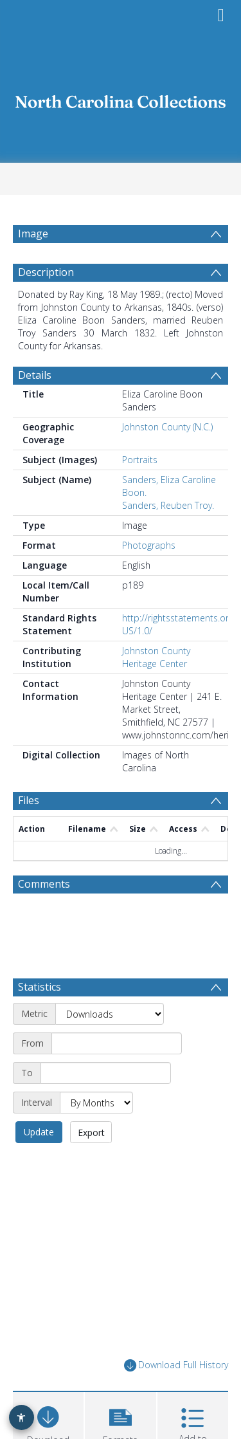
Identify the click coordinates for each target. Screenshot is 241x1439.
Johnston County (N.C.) (167, 427)
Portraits (139, 460)
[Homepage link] (120, 98)
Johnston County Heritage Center (156, 657)
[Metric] (109, 1014)
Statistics (39, 987)
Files (28, 800)
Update (39, 1132)
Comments (44, 884)
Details (34, 375)
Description (46, 272)
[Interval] (96, 1103)
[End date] (105, 1073)
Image (33, 233)
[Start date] (116, 1043)
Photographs (148, 545)
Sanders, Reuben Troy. (168, 505)
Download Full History (176, 1365)
